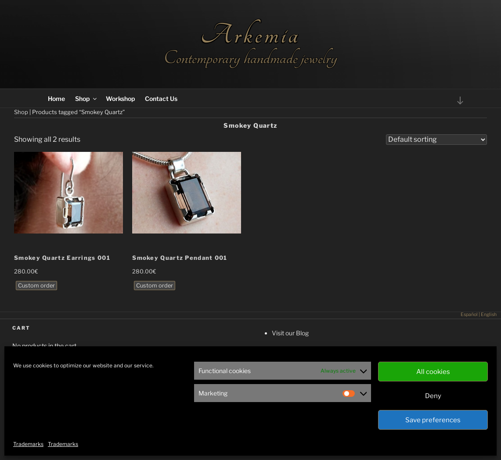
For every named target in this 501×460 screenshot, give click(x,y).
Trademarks (28, 444)
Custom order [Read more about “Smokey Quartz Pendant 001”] (154, 285)
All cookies (433, 372)
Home (56, 98)
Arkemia (250, 34)
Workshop (120, 98)
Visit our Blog (290, 333)
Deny (433, 396)
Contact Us (161, 98)
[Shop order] (436, 139)
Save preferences (433, 420)
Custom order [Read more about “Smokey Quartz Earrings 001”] (36, 285)
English (489, 314)
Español (469, 314)
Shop (86, 98)
